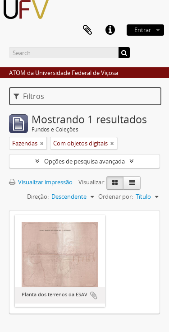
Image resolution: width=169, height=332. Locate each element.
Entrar (142, 30)
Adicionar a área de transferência (93, 295)
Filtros (29, 96)
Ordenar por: (115, 196)
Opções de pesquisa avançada (84, 161)
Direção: (38, 196)
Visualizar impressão (41, 182)
